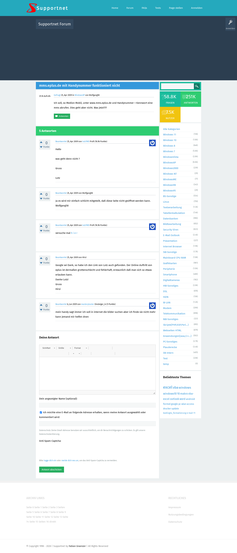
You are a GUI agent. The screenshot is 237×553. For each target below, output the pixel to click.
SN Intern (168, 352)
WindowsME (169, 179)
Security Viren (170, 229)
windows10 (170, 393)
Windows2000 (170, 168)
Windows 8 (169, 145)
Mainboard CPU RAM (174, 257)
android (190, 399)
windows (185, 387)
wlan (183, 404)
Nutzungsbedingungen (181, 514)
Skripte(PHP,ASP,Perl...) (176, 324)
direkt (52, 521)
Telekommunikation (174, 313)
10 (178, 393)
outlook (174, 398)
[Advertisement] (118, 54)
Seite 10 (30, 516)
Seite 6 (38, 512)
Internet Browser (172, 246)
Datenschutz (175, 521)
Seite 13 (58, 516)
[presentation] (64, 450)
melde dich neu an (70, 460)
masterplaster (87, 304)
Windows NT (170, 173)
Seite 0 (30, 507)
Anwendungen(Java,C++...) (177, 336)
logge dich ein (50, 460)
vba (175, 387)
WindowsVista (170, 156)
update (175, 408)
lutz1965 (85, 141)
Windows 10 (169, 140)
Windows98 (169, 185)
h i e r (74, 232)
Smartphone (170, 274)
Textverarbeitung (172, 207)
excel (167, 387)
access (190, 404)
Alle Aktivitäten (82, 26)
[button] (49, 348)
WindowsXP (80, 95)
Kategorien (147, 26)
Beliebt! (109, 26)
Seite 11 (40, 516)
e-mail (190, 413)
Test (165, 358)
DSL (165, 291)
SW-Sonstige (170, 252)
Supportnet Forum (54, 24)
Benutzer (159, 26)
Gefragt (57, 95)
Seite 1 (38, 507)
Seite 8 (54, 512)
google (174, 404)
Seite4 (61, 507)
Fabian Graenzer (77, 546)
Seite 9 (62, 512)
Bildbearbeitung (172, 224)
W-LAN (166, 302)
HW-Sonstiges (170, 285)
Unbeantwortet (122, 26)
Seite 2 (46, 507)
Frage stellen (172, 26)
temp (166, 364)
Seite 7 (46, 512)
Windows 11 (169, 134)
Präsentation (170, 240)
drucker (167, 408)
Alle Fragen (97, 26)
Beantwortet (61, 141)
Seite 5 (30, 512)
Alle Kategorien (171, 129)
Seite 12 (49, 516)
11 (194, 413)
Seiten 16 (44, 521)
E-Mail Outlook (171, 235)
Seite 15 (33, 521)
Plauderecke (170, 347)
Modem (167, 308)
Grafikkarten (170, 263)
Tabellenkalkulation (174, 213)
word (182, 398)
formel (167, 403)
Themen (136, 26)
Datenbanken (170, 218)
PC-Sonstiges (170, 341)
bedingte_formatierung (174, 413)
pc (179, 404)
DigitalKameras (171, 280)
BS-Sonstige (169, 196)
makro (184, 393)
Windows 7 (169, 151)
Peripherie (169, 268)
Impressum (174, 507)
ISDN (165, 296)
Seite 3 (53, 507)
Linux (166, 201)
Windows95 (169, 190)
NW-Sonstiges (170, 319)
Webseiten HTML (172, 330)
